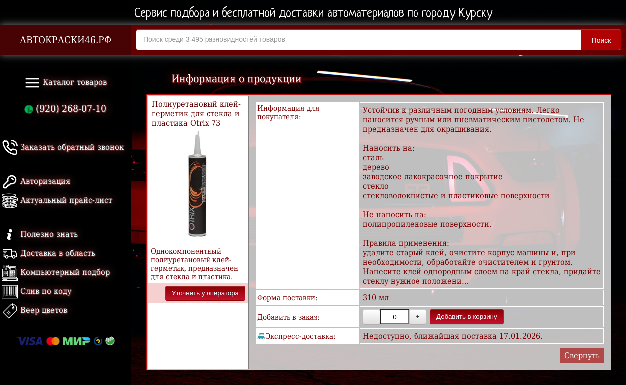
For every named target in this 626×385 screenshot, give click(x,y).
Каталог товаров (65, 83)
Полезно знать (40, 234)
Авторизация (36, 181)
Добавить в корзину (466, 316)
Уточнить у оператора (205, 293)
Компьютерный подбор (56, 272)
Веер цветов (34, 310)
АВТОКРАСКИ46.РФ (65, 40)
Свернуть (582, 355)
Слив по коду (36, 291)
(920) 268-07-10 (65, 108)
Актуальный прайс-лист (57, 200)
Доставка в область (48, 253)
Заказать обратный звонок (63, 147)
